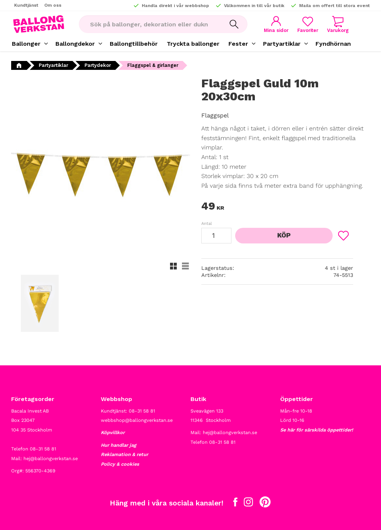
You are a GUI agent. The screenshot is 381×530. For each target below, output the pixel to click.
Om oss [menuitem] (52, 5)
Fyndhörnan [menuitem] (333, 43)
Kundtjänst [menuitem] (26, 5)
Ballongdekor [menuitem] (75, 43)
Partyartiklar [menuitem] (282, 43)
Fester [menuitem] (238, 43)
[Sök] (234, 24)
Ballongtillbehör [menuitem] (134, 43)
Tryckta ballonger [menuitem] (193, 43)
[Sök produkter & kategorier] (150, 24)
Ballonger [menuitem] (26, 43)
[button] (308, 24)
